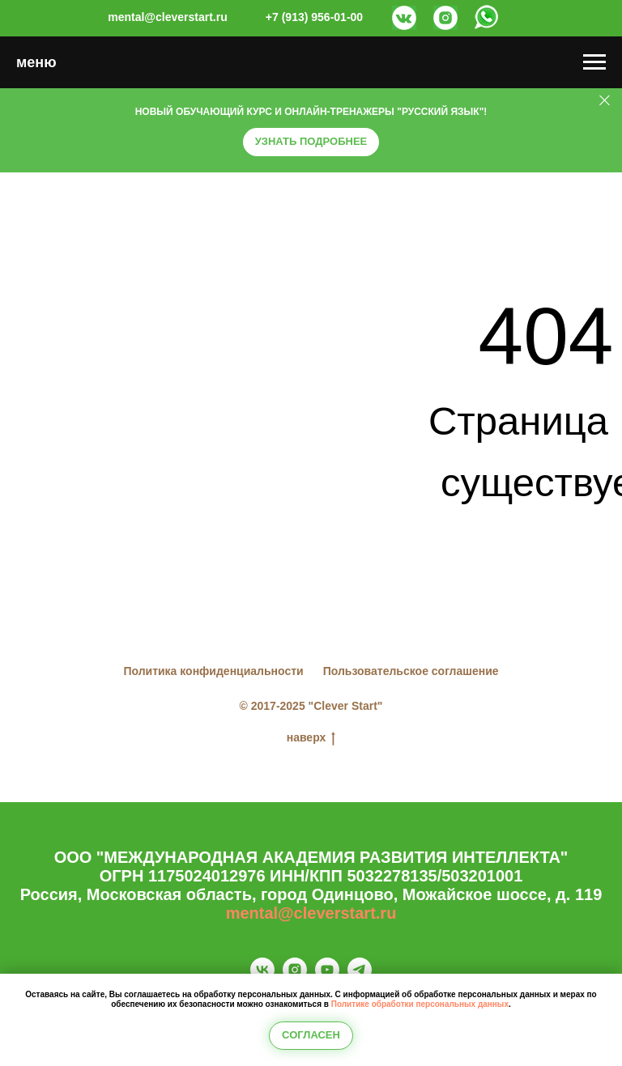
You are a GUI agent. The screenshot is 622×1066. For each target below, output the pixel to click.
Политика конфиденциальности (213, 671)
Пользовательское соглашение (411, 671)
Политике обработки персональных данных (420, 1004)
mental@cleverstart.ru (311, 913)
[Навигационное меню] (594, 62)
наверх (311, 738)
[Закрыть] (604, 100)
